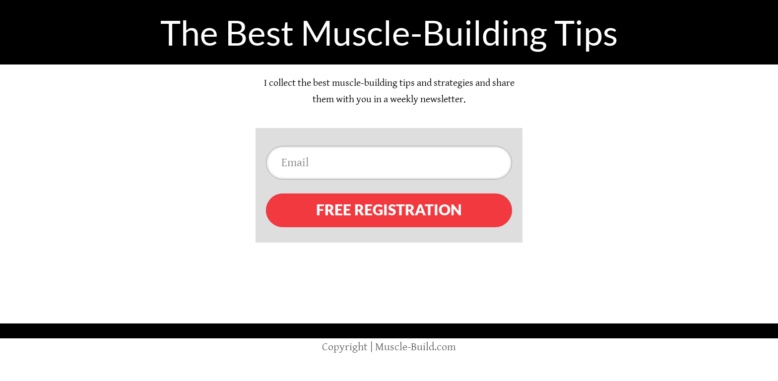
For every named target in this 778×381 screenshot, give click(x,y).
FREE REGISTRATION (389, 209)
